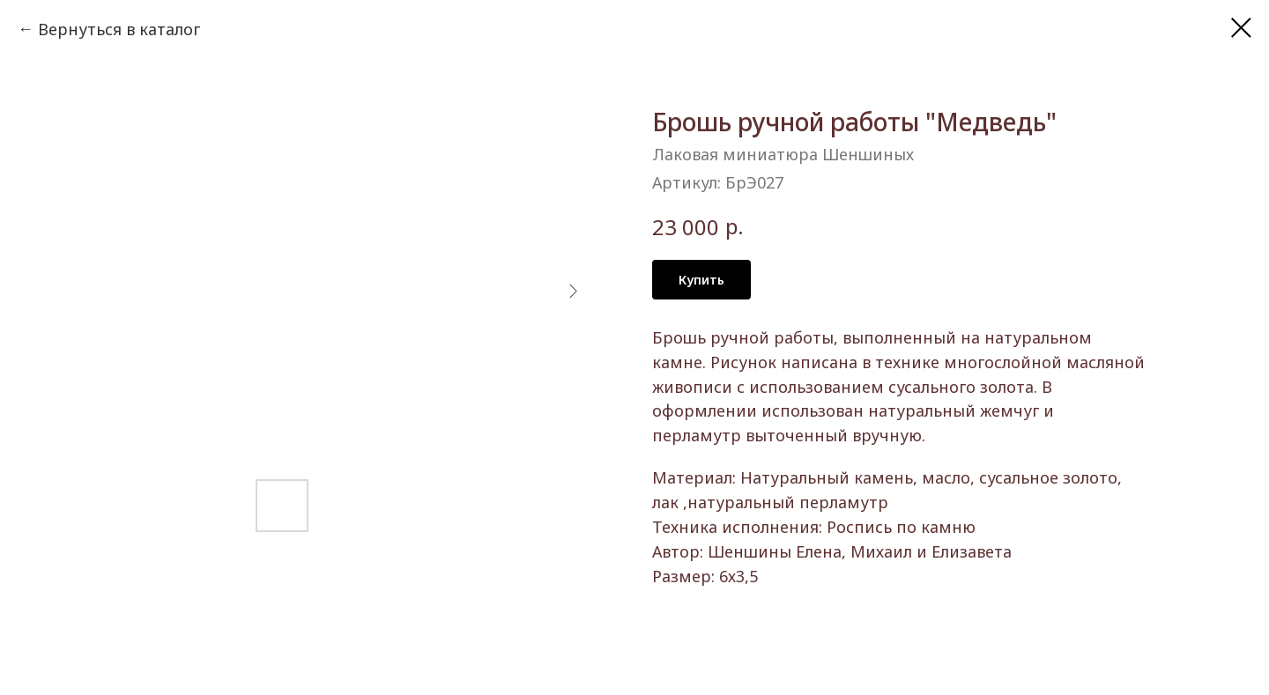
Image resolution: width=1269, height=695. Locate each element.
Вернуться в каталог (119, 29)
